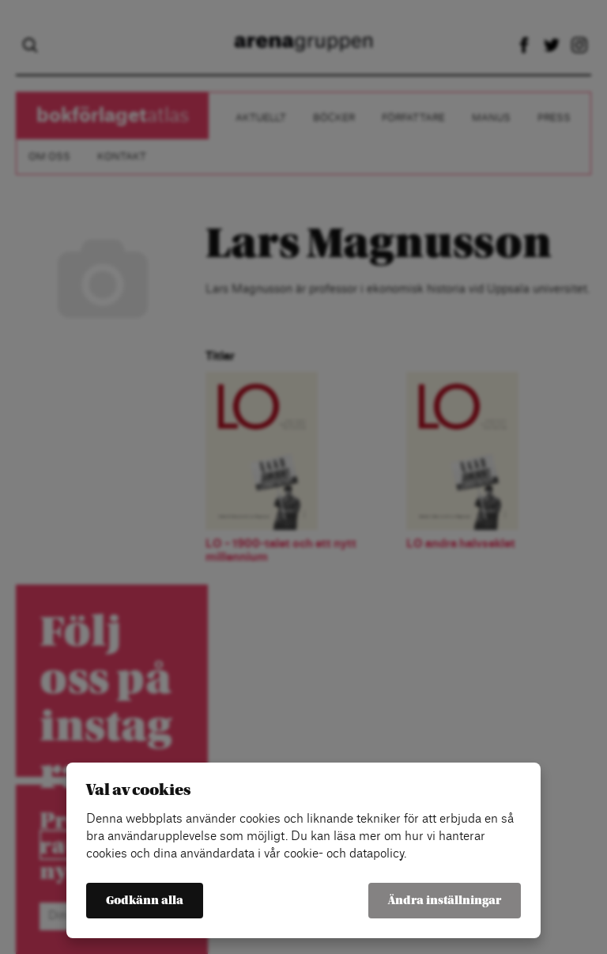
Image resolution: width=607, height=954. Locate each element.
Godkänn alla (144, 900)
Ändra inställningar (444, 900)
